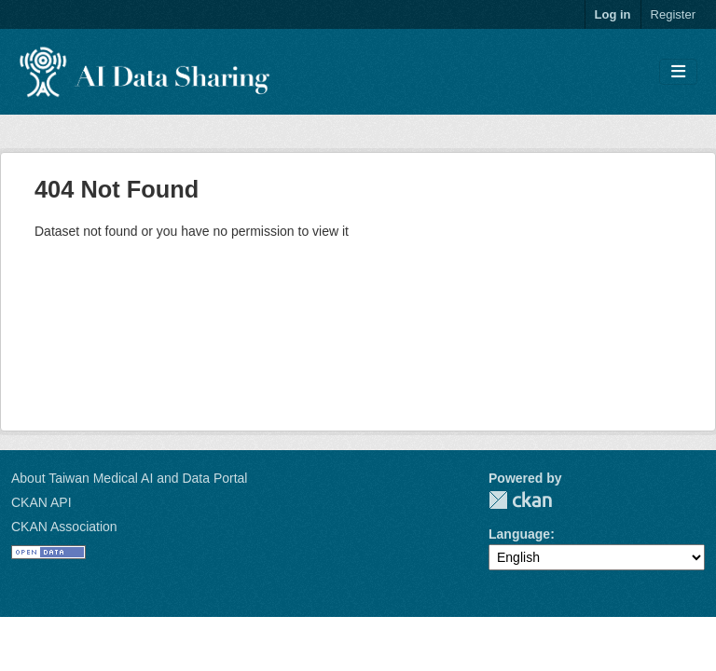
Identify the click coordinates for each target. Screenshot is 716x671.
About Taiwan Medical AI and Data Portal (129, 478)
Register (673, 14)
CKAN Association (64, 526)
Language (519, 534)
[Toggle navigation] (678, 72)
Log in (613, 14)
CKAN (520, 500)
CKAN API (41, 502)
